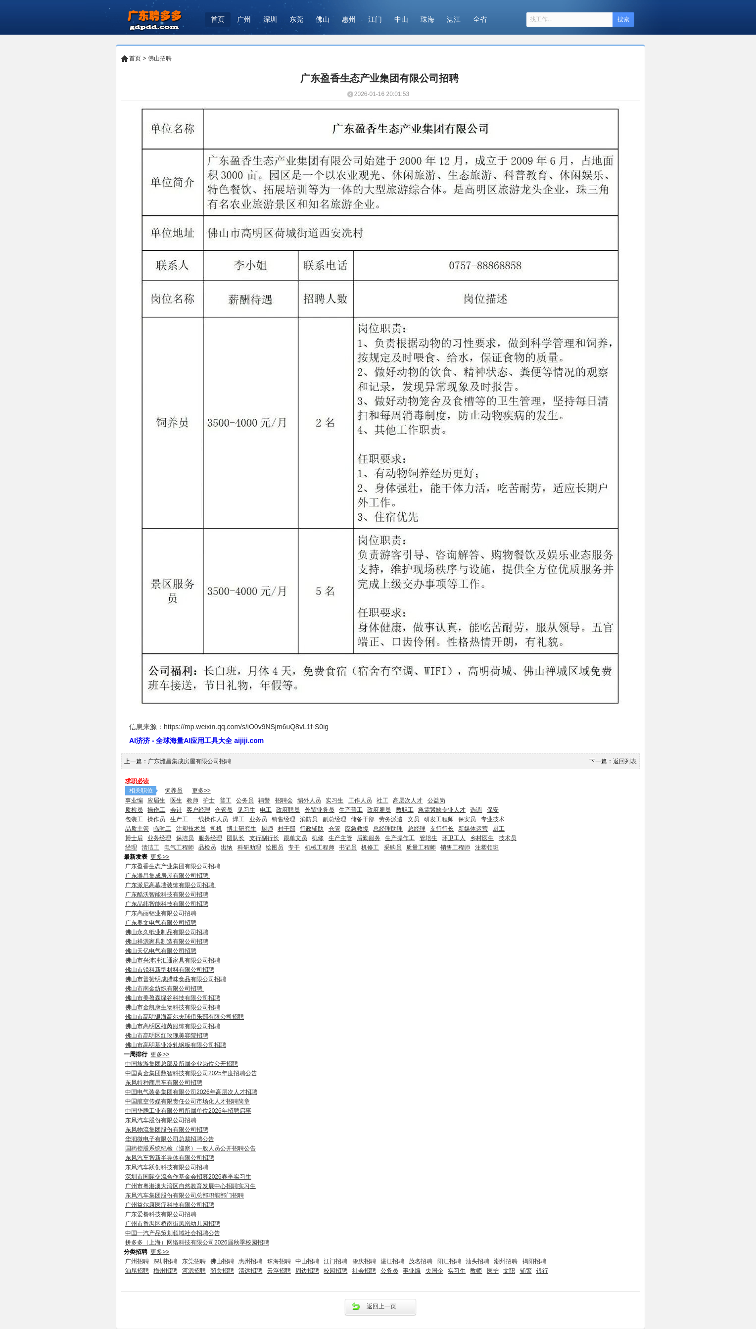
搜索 (623, 19)
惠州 (349, 19)
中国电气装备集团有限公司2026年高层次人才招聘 (191, 1092)
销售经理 (283, 819)
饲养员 (174, 790)
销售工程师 (455, 847)
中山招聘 (307, 1261)
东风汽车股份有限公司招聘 (160, 1120)
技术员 (508, 838)
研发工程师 (439, 819)
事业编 (134, 800)
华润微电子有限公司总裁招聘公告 (169, 1139)
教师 (192, 800)
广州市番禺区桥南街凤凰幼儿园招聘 (172, 1223)
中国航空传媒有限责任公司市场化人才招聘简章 (187, 1101)
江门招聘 (335, 1261)
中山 (401, 19)
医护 (493, 1270)
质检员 (134, 809)
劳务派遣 (391, 819)
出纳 (227, 847)
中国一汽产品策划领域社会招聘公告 (172, 1233)
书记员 (348, 847)
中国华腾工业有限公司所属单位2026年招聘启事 (188, 1110)
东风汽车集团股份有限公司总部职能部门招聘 (184, 1195)
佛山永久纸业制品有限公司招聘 (166, 932)
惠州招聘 (250, 1261)
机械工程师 (319, 847)
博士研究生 (241, 828)
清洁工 (150, 847)
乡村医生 (482, 838)
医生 (176, 800)
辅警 (264, 800)
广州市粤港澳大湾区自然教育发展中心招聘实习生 (190, 1186)
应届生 (156, 800)
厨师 (267, 828)
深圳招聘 (165, 1261)
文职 (509, 1270)
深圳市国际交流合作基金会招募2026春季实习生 (188, 1176)
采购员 (393, 847)
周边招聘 (307, 1270)
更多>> (201, 790)
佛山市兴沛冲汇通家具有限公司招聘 (172, 960)
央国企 (434, 1270)
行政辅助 (312, 828)
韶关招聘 (222, 1270)
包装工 (134, 819)
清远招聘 (250, 1270)
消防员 (309, 819)
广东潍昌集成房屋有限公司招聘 (190, 761)
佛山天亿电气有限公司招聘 (160, 950)
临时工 (162, 828)
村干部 (286, 828)
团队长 (235, 838)
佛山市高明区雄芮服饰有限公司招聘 (172, 1026)
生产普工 (351, 809)
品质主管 (137, 828)
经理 (131, 847)
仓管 (334, 828)
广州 (244, 19)
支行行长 (442, 828)
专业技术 (493, 819)
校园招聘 (335, 1270)
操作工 (156, 809)
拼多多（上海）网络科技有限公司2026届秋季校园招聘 (197, 1242)
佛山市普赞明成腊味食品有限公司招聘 (175, 979)
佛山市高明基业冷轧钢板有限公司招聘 (175, 1045)
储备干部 (363, 819)
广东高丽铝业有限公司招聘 (160, 913)
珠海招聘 (279, 1261)
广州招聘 (137, 1261)
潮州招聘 (506, 1261)
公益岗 (436, 800)
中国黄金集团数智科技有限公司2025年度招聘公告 (191, 1073)
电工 (266, 809)
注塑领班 (487, 847)
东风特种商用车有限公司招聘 (163, 1082)
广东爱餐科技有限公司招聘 (160, 1214)
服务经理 (210, 838)
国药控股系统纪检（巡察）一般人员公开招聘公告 (190, 1148)
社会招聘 (364, 1270)
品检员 (207, 847)
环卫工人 (454, 838)
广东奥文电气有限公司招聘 (160, 922)
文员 (414, 819)
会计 (176, 809)
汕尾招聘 (137, 1270)
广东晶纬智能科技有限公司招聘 (166, 903)
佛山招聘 (160, 58)
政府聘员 (288, 809)
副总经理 (334, 819)
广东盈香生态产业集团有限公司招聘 (173, 866)
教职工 (405, 809)
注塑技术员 (191, 828)
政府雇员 (379, 809)
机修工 (370, 847)
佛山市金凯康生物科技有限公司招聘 (172, 1007)
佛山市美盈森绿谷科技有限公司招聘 (172, 997)
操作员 (156, 819)
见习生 (246, 809)
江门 (375, 19)
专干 (294, 847)
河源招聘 (194, 1270)
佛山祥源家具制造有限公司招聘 (166, 941)
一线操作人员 (210, 819)
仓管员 (224, 809)
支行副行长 (264, 838)
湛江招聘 (392, 1261)
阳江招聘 (449, 1261)
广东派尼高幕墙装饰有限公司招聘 (170, 885)
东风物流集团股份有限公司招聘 (166, 1129)
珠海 (427, 19)
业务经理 (159, 838)
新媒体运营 (473, 828)
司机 (216, 828)
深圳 (270, 19)
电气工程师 (179, 847)
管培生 (428, 838)
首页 (218, 19)
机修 (318, 838)
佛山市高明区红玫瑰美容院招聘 (166, 1035)
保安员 (467, 819)
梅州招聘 (165, 1270)
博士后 (134, 838)
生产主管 (340, 838)
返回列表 (625, 761)
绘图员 (275, 847)
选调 (476, 809)
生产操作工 (400, 838)
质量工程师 (421, 847)
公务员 (245, 800)
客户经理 (198, 809)
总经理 (416, 828)
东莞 (296, 19)
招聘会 (284, 800)
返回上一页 (381, 1306)
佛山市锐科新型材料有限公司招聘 (169, 969)
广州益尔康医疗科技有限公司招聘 (169, 1204)
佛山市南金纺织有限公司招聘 (164, 988)
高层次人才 (408, 800)
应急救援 (357, 828)
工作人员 (360, 800)
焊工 (238, 819)
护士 (209, 800)
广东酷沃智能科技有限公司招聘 (166, 894)
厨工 (499, 828)
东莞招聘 (194, 1261)
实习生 (334, 800)
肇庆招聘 (364, 1261)
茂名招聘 (420, 1261)
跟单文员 (295, 838)
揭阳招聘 (534, 1261)
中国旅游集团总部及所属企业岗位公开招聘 (181, 1063)
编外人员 (309, 800)
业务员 (258, 819)
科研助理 (249, 847)
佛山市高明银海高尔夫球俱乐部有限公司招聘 (184, 1016)
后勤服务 (368, 838)
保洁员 (185, 838)
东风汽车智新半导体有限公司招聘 (169, 1157)
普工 (226, 800)
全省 (480, 19)
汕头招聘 (477, 1261)
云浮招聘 (279, 1270)
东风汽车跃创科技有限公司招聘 (166, 1167)
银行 (542, 1270)
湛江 (454, 19)
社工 (382, 800)
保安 (493, 809)
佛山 (323, 19)
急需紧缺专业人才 (442, 809)
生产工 (179, 819)
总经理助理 (388, 828)
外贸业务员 (319, 809)
